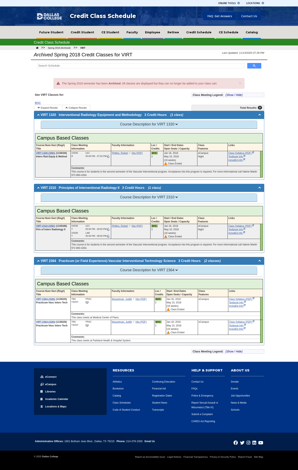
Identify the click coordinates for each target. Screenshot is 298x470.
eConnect (49, 376)
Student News (160, 402)
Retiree (173, 32)
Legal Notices (174, 456)
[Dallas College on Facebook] (241, 442)
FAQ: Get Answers (219, 16)
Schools (235, 409)
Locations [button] (255, 3)
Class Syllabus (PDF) (241, 153)
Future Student (51, 32)
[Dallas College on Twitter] (246, 442)
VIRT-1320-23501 (45, 153)
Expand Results (48, 107)
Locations (54, 405)
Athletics (118, 381)
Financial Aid (159, 388)
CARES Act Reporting (204, 421)
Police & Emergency (203, 395)
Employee (152, 32)
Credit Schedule (199, 32)
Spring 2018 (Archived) (59, 48)
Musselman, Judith (122, 299)
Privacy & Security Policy (223, 456)
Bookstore (119, 388)
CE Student (110, 32)
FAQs (195, 388)
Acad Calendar (56, 398)
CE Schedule (228, 32)
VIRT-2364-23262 (45, 299)
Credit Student (82, 32)
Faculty (132, 32)
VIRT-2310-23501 (45, 226)
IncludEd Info (236, 160)
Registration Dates (163, 395)
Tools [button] (229, 3)
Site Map (258, 456)
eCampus (49, 384)
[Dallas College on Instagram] (251, 442)
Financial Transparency (195, 456)
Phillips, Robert (120, 153)
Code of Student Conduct (127, 409)
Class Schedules (122, 402)
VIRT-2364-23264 (45, 322)
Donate (235, 381)
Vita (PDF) (137, 153)
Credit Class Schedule (103, 16)
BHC (38, 102)
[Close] (240, 83)
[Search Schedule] (140, 65)
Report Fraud (245, 456)
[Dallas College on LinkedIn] (256, 442)
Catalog (252, 32)
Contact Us (249, 16)
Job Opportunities (241, 395)
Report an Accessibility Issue (150, 456)
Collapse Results (76, 107)
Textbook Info (236, 156)
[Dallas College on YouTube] (261, 442)
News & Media (239, 402)
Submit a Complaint (203, 414)
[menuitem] (51, 32)
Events (235, 388)
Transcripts (158, 409)
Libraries (48, 391)
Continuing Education (164, 381)
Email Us (150, 441)
